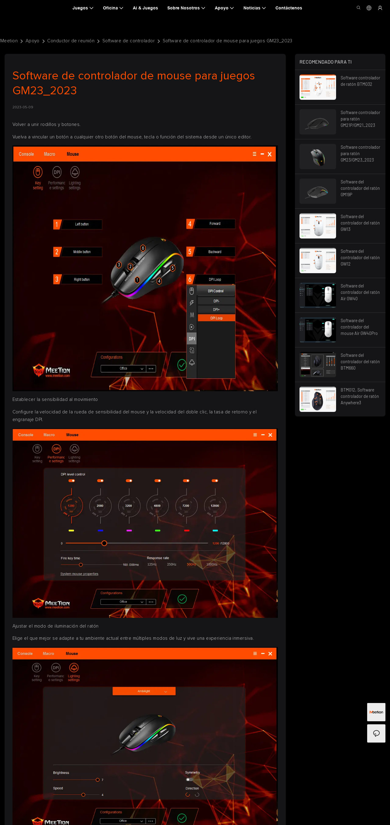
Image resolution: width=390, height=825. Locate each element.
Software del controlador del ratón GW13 (360, 223)
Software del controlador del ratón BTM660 (360, 362)
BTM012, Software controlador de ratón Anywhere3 (360, 396)
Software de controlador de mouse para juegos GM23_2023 (227, 41)
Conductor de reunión (70, 41)
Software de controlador (128, 41)
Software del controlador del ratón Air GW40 (360, 292)
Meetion (9, 41)
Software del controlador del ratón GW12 (360, 257)
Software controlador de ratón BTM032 (360, 81)
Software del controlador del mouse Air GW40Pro (359, 327)
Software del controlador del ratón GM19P (360, 188)
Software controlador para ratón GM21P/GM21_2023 (360, 119)
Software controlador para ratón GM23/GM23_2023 (360, 153)
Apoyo (33, 41)
